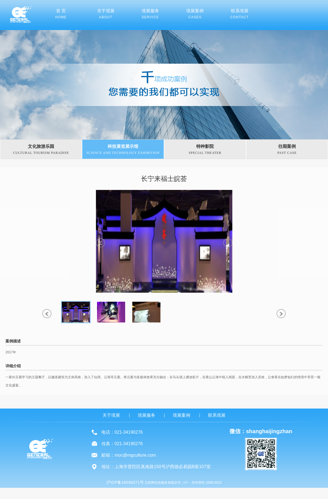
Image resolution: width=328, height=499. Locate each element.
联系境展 (217, 415)
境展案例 (181, 415)
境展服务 (146, 415)
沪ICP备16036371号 (125, 482)
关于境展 (111, 415)
